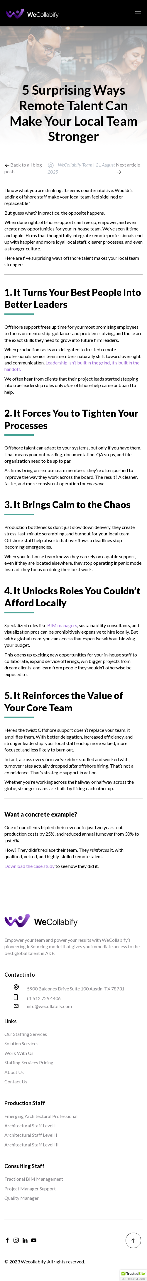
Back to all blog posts (23, 168)
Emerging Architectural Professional (40, 1116)
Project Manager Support (30, 1188)
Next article (128, 168)
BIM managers (62, 625)
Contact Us (15, 1081)
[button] (133, 1275)
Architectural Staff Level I (30, 1125)
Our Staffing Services (25, 1034)
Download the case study (29, 866)
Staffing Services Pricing (28, 1062)
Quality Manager (21, 1198)
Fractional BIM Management (33, 1179)
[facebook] (7, 1240)
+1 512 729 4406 (43, 998)
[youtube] (34, 1240)
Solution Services (21, 1043)
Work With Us (18, 1053)
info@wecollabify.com (49, 1006)
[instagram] (16, 1240)
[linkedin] (25, 1240)
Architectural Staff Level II (30, 1135)
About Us (14, 1072)
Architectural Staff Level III (31, 1144)
